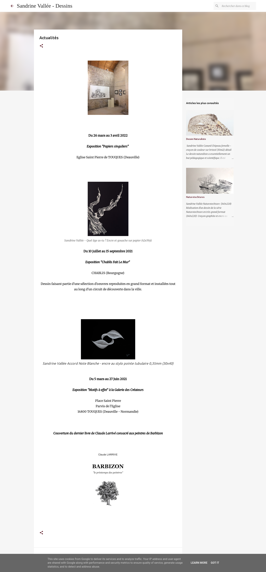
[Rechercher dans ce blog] (238, 6)
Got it (215, 562)
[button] (41, 46)
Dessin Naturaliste (196, 138)
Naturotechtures (195, 197)
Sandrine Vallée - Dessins (44, 6)
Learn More (199, 562)
